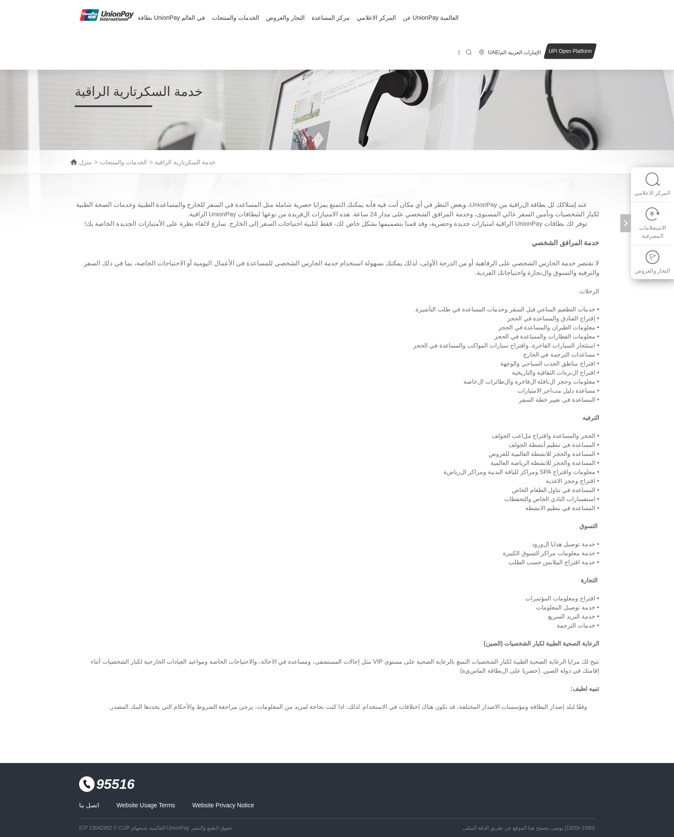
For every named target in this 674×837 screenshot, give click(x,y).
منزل (85, 162)
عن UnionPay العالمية (431, 17)
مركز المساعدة (331, 17)
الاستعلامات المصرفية (652, 223)
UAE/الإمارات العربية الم (514, 52)
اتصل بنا (89, 805)
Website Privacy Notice (223, 805)
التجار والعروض (285, 17)
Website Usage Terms (145, 805)
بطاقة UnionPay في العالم (171, 17)
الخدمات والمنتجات (235, 17)
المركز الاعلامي (376, 17)
